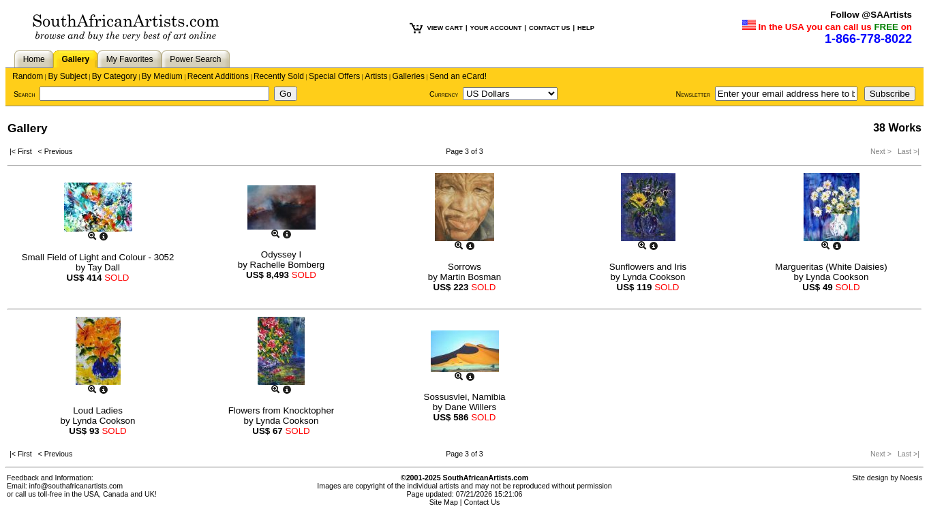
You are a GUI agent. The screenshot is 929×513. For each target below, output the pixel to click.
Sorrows (464, 267)
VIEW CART (445, 28)
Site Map (443, 502)
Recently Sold (279, 76)
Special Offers (334, 76)
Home (34, 59)
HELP (585, 28)
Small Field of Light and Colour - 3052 (98, 257)
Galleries (409, 76)
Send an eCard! (458, 76)
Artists (376, 76)
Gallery (75, 59)
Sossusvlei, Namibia (465, 397)
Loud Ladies (98, 410)
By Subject (67, 76)
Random (27, 76)
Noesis (911, 477)
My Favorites (129, 59)
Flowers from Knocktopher (281, 410)
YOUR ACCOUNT (496, 28)
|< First (24, 151)
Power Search (195, 59)
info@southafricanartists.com (76, 486)
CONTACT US (549, 28)
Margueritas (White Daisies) (831, 267)
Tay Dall (104, 267)
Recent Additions (218, 76)
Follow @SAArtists (871, 15)
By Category (114, 76)
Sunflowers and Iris (647, 267)
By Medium (162, 76)
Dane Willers (471, 407)
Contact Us (482, 502)
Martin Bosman (471, 277)
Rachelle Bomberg (287, 265)
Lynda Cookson (653, 277)
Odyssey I (281, 254)
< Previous (55, 151)
